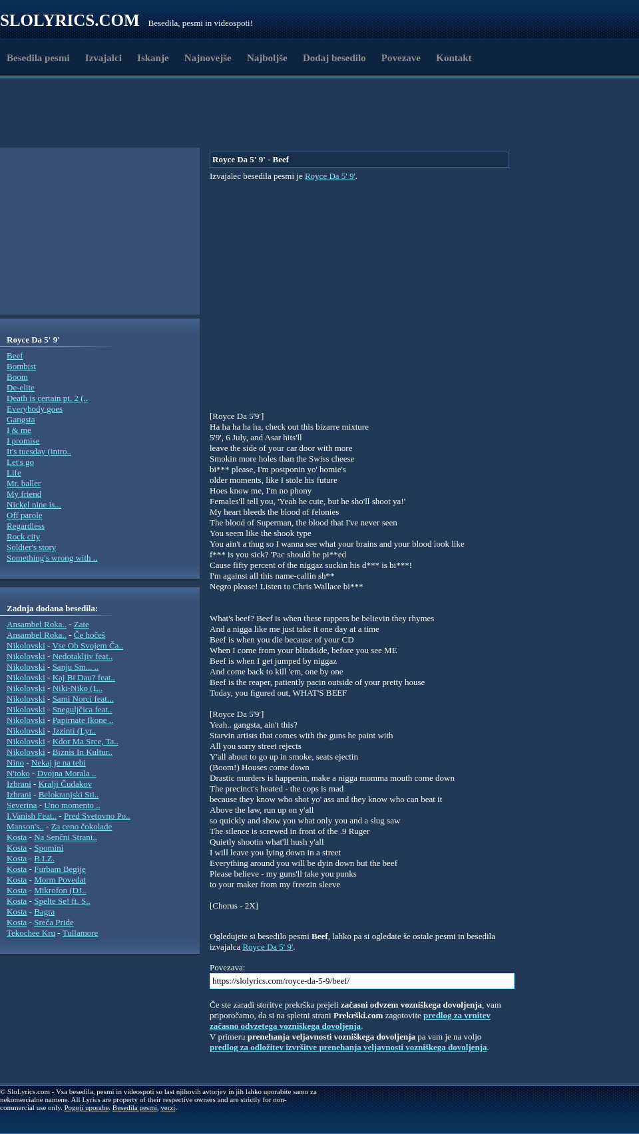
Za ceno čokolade (81, 826)
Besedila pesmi (38, 58)
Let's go (20, 462)
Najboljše (267, 58)
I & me (19, 430)
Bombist (21, 366)
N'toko (18, 773)
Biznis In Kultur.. (82, 752)
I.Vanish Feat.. (32, 816)
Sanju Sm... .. (76, 667)
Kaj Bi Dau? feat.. (84, 677)
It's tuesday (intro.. (39, 451)
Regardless (26, 526)
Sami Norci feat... (83, 699)
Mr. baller (24, 483)
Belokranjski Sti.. (69, 794)
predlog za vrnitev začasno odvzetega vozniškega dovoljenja (350, 1020)
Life (14, 473)
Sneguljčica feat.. (82, 709)
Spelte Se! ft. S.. (62, 901)
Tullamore (81, 933)
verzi (167, 1107)
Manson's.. (25, 826)
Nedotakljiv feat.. (83, 656)
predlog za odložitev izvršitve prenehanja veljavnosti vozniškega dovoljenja (348, 1047)
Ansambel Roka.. (37, 624)
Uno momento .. (72, 805)
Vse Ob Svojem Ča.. (87, 645)
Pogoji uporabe (86, 1107)
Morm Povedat (60, 880)
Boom (17, 377)
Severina (22, 805)
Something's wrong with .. (52, 558)
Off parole (25, 515)
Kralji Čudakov (66, 784)
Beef (15, 355)
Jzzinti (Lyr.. (74, 731)
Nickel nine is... (34, 504)
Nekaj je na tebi (58, 763)
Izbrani (19, 784)
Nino (15, 763)
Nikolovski (26, 645)
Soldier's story (31, 547)
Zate (81, 624)
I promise (23, 441)
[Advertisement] (233, 115)
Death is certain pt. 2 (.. (47, 398)
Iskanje (153, 58)
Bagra (44, 912)
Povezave (401, 58)
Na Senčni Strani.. (65, 837)
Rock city (23, 536)
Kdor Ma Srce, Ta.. (85, 741)
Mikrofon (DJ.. (60, 890)
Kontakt (453, 58)
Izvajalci (103, 58)
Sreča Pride (54, 922)
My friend (24, 494)
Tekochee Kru (31, 933)
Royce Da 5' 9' (330, 176)
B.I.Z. (44, 858)
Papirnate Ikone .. (83, 720)
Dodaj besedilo (334, 58)
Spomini (48, 848)
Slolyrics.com (70, 20)
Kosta (17, 837)
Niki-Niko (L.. (78, 688)
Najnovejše (208, 58)
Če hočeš (89, 635)
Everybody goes (35, 409)
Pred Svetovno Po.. (97, 816)
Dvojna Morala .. (67, 773)
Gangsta (21, 419)
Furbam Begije (60, 869)
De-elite (21, 387)
